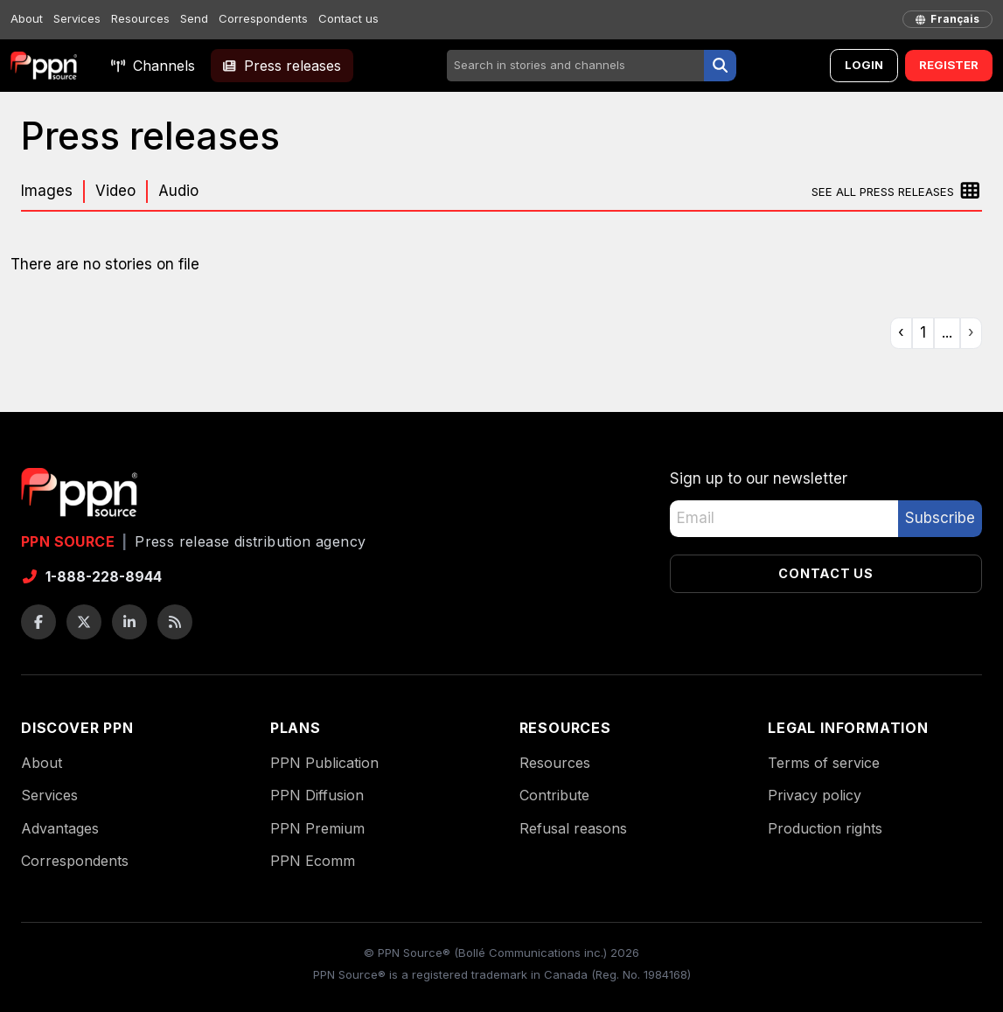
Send (194, 18)
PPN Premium (317, 828)
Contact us (348, 18)
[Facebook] (38, 621)
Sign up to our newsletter (758, 478)
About (26, 18)
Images (47, 190)
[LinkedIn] (129, 621)
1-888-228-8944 (91, 576)
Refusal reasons (573, 828)
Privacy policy (814, 795)
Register (949, 65)
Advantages (60, 828)
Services (77, 18)
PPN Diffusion (317, 795)
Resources (140, 18)
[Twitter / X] (83, 621)
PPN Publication (324, 762)
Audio (178, 190)
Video (115, 190)
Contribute (554, 795)
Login (864, 65)
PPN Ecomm (312, 860)
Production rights (825, 828)
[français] (947, 19)
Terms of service (824, 762)
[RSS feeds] (174, 621)
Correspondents (263, 18)
